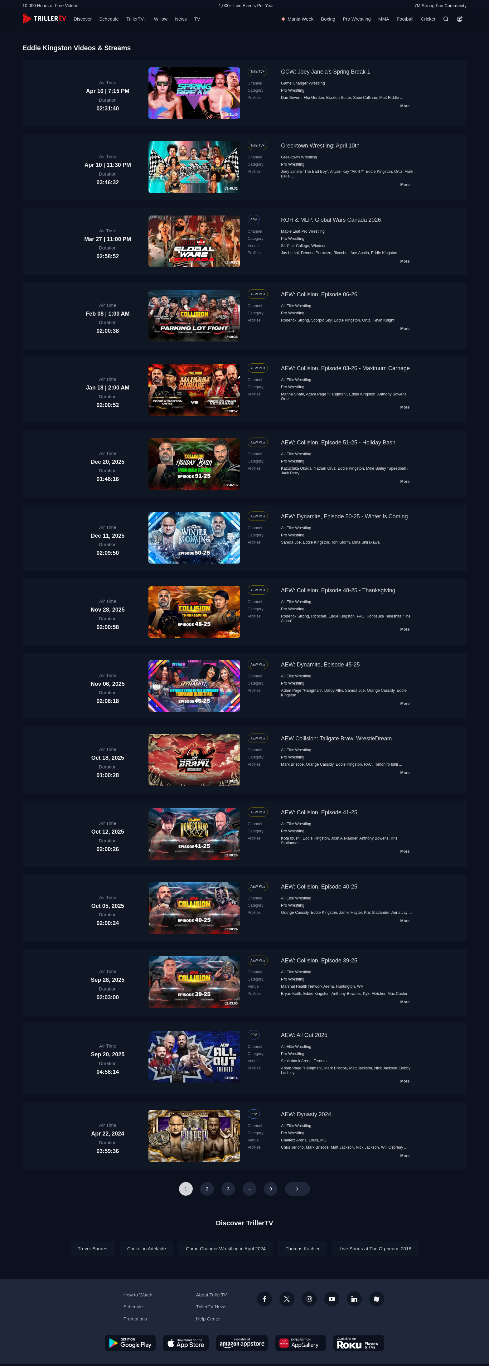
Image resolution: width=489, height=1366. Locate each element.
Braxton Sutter (338, 97)
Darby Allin (333, 690)
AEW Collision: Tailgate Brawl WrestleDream (336, 738)
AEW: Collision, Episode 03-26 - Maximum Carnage (345, 368)
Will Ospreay (392, 1147)
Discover (83, 19)
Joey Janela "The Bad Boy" (304, 171)
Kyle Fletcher (374, 993)
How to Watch (138, 1294)
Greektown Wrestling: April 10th (320, 146)
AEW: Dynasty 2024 (306, 1114)
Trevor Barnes (92, 1248)
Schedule (109, 19)
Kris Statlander (376, 912)
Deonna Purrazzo (316, 253)
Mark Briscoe (292, 764)
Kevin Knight (383, 320)
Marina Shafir (292, 394)
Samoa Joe (291, 542)
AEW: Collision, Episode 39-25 (319, 960)
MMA (383, 19)
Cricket (428, 19)
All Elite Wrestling (296, 306)
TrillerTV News (211, 1306)
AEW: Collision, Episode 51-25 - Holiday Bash (338, 442)
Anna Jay (399, 912)
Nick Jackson (385, 1068)
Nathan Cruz (325, 468)
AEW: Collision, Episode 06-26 (319, 294)
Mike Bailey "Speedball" (386, 468)
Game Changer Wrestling (303, 83)
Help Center (208, 1318)
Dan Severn (291, 97)
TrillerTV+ (136, 19)
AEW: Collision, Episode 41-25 (319, 812)
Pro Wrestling (357, 19)
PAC (361, 616)
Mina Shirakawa (366, 542)
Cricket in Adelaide (146, 1248)
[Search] (446, 19)
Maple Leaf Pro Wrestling (303, 231)
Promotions (135, 1318)
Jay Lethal (290, 253)
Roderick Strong (295, 320)
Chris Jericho (292, 1147)
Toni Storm (340, 542)
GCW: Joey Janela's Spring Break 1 (325, 72)
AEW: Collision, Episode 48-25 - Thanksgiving (338, 590)
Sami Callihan (365, 97)
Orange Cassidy (381, 690)
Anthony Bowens (392, 394)
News (181, 19)
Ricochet (341, 253)
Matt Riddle (389, 97)
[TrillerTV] (44, 19)
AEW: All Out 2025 (304, 1035)
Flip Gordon (314, 97)
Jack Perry (290, 473)
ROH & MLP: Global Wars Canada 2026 (331, 220)
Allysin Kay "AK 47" (346, 171)
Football (405, 19)
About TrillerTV (211, 1294)
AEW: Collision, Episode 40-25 (319, 887)
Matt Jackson (360, 1068)
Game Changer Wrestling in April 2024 (226, 1248)
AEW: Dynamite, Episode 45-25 (320, 664)
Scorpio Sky (321, 320)
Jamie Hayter (350, 912)
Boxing (328, 19)
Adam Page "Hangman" (326, 394)
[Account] (460, 19)
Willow (160, 19)
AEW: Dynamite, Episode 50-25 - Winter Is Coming (344, 516)
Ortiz (398, 171)
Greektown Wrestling (299, 157)
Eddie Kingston (379, 171)
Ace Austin (360, 253)
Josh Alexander (344, 838)
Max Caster (398, 993)
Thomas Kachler (303, 1248)
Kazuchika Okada (296, 468)
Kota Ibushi (290, 838)
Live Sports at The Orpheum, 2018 (375, 1248)
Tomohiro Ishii (386, 764)
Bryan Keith (291, 993)
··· (250, 1188)
